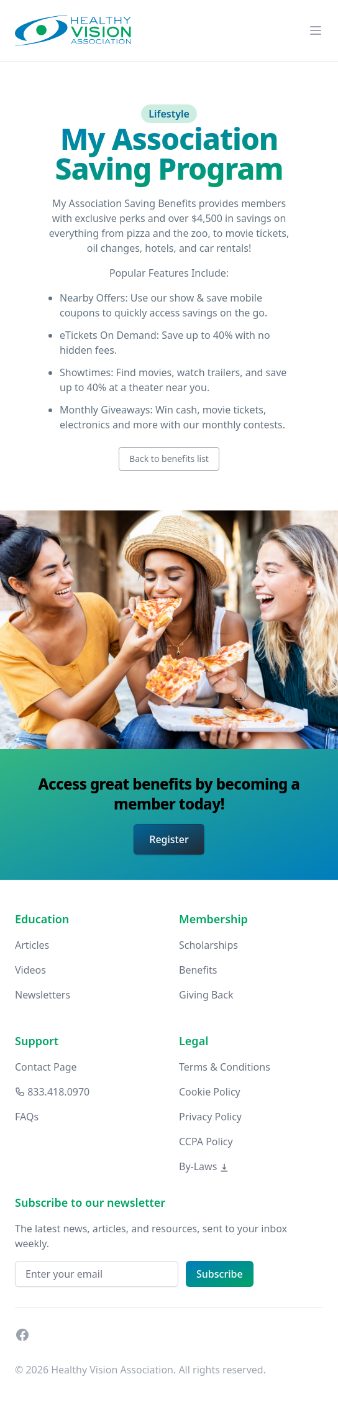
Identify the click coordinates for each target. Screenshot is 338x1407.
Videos (30, 970)
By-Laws (204, 1166)
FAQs (27, 1116)
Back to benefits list (169, 458)
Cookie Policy (209, 1092)
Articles (32, 945)
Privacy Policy (210, 1116)
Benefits (198, 970)
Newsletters (42, 995)
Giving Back (206, 995)
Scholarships (208, 945)
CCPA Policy (206, 1141)
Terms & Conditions (224, 1067)
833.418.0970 (52, 1092)
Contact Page (46, 1067)
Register (168, 839)
